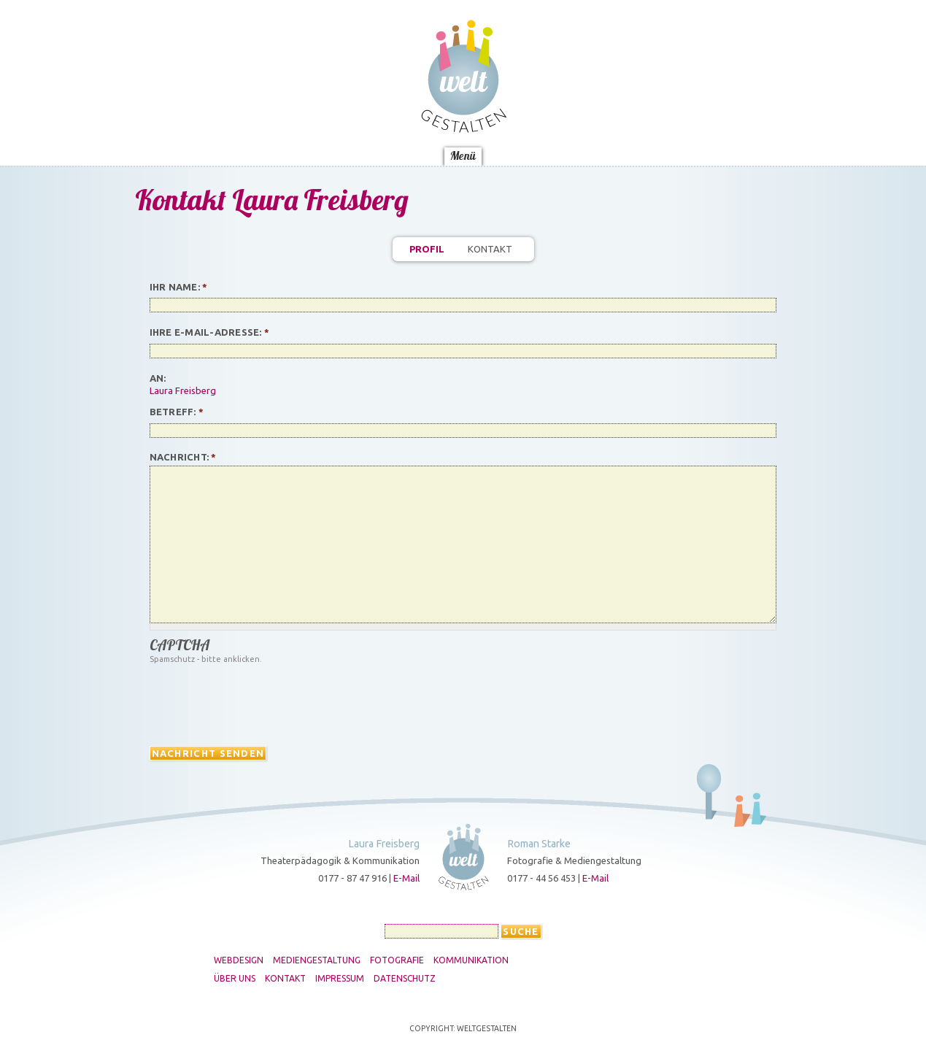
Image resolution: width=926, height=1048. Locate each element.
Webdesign (238, 960)
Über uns (234, 978)
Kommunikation (471, 960)
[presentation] (260, 702)
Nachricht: (183, 457)
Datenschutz (405, 978)
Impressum (339, 978)
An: (158, 378)
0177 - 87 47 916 (352, 878)
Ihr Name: (179, 287)
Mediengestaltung (316, 960)
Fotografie (397, 960)
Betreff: (177, 412)
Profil (426, 249)
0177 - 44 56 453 (541, 878)
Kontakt (490, 249)
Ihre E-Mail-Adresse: (210, 332)
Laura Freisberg (183, 390)
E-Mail (406, 878)
